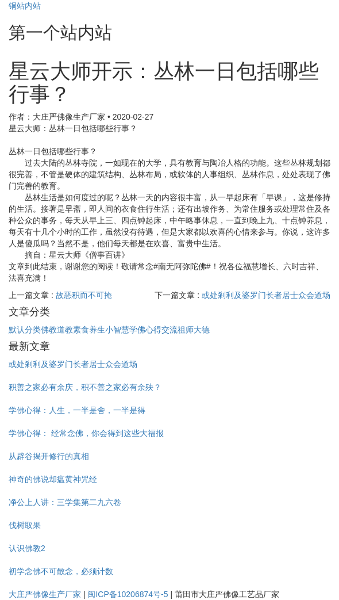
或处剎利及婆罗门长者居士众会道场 (266, 295)
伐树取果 (25, 525)
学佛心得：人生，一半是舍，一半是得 (77, 410)
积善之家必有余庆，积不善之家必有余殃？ (85, 387)
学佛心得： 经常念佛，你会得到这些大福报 (86, 433)
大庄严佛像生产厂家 (45, 594)
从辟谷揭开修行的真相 (49, 456)
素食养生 (89, 329)
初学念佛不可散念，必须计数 (61, 571)
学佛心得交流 (153, 329)
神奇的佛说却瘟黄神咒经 (53, 479)
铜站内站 (25, 5)
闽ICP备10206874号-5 (127, 594)
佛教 (49, 329)
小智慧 (117, 329)
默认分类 (25, 329)
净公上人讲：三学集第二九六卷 (65, 502)
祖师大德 (194, 329)
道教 (65, 329)
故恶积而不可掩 (84, 295)
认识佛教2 (27, 548)
